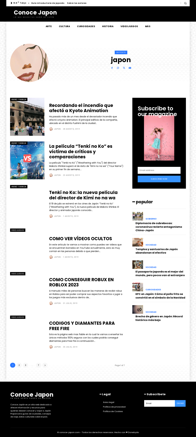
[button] (185, 3)
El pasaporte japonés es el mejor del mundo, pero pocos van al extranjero (160, 273)
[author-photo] (51, 129)
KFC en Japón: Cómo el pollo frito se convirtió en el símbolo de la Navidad (160, 295)
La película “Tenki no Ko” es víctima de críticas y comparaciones (81, 151)
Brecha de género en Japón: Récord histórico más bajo (159, 318)
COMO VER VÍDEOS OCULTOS (80, 239)
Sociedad (151, 245)
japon (57, 129)
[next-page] (45, 365)
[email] (159, 170)
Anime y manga (18, 99)
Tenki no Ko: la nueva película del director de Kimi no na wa (83, 195)
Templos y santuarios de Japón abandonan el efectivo (156, 251)
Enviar (180, 403)
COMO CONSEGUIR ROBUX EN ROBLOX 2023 (81, 282)
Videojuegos (17, 230)
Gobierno (151, 219)
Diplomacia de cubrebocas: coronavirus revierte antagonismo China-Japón (158, 226)
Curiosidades (153, 290)
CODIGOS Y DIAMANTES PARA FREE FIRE (82, 326)
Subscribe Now (159, 179)
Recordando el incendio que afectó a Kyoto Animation (81, 108)
